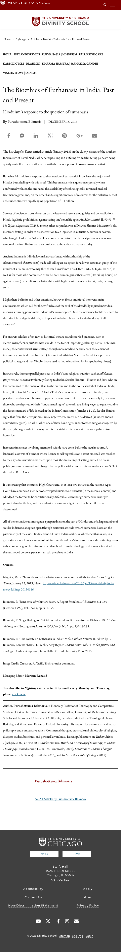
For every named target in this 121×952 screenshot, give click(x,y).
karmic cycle (13, 63)
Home (7, 39)
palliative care (91, 54)
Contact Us (33, 897)
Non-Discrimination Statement (33, 905)
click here (19, 694)
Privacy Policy (88, 905)
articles (35, 39)
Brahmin (33, 63)
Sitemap (64, 935)
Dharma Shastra (55, 63)
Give (77, 854)
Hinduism (69, 54)
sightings (21, 39)
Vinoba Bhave (13, 73)
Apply (44, 854)
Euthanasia (51, 54)
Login (89, 935)
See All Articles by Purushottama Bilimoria (60, 799)
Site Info (77, 935)
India (7, 54)
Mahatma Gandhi (84, 63)
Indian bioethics (27, 54)
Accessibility (33, 889)
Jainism (31, 73)
